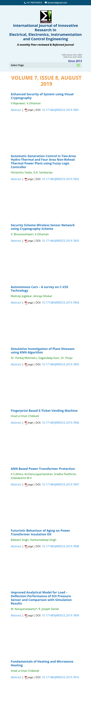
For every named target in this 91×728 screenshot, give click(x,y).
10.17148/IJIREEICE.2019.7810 (60, 677)
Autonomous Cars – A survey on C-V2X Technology (39, 289)
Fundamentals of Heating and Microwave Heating (42, 663)
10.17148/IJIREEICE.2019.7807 (60, 484)
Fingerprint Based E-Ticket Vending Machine (44, 411)
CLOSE (29, 131)
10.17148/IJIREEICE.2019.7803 (60, 241)
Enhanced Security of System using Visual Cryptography (42, 96)
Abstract (16, 110)
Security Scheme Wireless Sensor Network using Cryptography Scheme (43, 227)
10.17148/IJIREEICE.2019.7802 (60, 179)
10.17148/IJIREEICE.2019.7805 (60, 364)
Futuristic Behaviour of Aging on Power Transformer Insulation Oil (40, 532)
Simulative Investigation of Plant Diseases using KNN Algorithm (43, 350)
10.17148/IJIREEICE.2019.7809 (60, 615)
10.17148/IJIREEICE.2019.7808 (60, 546)
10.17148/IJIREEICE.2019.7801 (60, 110)
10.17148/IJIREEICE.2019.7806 (60, 422)
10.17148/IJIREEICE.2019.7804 (60, 302)
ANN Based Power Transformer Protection (43, 469)
